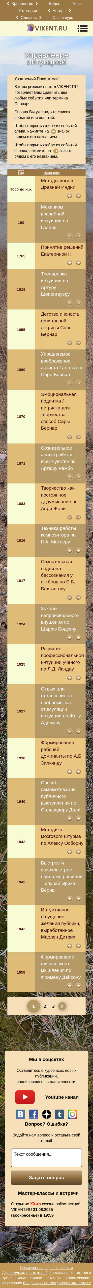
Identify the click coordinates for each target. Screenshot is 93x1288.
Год (21, 173)
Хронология (22, 3)
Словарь (29, 18)
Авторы (59, 11)
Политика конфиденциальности (46, 1268)
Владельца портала (39, 1283)
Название (51, 173)
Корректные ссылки (75, 1283)
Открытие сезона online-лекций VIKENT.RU (45, 1209)
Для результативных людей (25, 1273)
